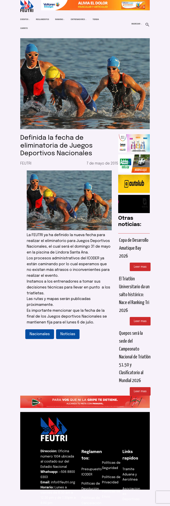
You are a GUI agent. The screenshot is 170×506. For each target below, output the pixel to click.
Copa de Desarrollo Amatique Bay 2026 (133, 248)
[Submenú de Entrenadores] (85, 19)
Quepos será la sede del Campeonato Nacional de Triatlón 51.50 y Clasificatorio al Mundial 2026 (135, 357)
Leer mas (140, 266)
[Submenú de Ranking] (64, 19)
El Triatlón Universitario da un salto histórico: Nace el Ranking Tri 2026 (134, 295)
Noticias (67, 334)
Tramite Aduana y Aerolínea (130, 474)
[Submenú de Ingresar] (141, 24)
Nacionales (40, 334)
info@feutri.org (63, 482)
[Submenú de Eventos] (29, 19)
